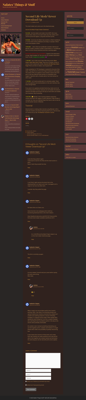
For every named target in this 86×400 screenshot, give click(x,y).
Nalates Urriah (9, 116)
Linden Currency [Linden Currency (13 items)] (79, 57)
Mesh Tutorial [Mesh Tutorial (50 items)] (74, 59)
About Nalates (5, 20)
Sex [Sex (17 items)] (76, 69)
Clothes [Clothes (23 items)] (73, 50)
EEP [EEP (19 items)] (75, 55)
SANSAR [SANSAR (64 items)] (68, 65)
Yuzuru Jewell (69, 129)
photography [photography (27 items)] (69, 63)
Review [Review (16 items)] (82, 63)
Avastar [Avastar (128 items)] (74, 47)
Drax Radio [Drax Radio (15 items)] (80, 52)
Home (2, 18)
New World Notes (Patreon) (72, 125)
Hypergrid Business (70, 106)
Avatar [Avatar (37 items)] (80, 47)
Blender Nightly (69, 86)
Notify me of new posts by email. (35, 385)
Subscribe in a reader (71, 157)
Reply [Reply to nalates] (32, 239)
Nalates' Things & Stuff (19, 4)
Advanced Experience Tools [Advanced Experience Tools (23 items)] (72, 45)
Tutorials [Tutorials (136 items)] (71, 72)
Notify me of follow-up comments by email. (38, 381)
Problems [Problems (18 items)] (79, 63)
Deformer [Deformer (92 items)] (70, 52)
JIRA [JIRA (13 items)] (75, 57)
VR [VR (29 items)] (75, 74)
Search (75, 22)
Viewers (34, 131)
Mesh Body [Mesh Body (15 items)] (68, 59)
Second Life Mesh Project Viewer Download (37, 29)
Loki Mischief (69, 121)
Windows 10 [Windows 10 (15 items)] (79, 74)
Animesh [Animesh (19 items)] (67, 47)
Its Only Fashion (69, 119)
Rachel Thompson (9, 74)
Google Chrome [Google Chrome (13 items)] (71, 57)
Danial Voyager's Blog (71, 114)
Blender (3, 23)
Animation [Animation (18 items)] (81, 45)
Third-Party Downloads (71, 141)
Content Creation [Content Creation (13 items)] (78, 50)
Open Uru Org (69, 98)
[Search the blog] (75, 19)
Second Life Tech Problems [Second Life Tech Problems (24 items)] (75, 67)
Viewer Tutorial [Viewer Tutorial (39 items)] (80, 72)
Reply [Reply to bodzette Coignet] (29, 167)
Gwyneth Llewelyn (70, 116)
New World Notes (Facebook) (72, 123)
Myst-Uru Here (69, 96)
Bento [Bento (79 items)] (69, 50)
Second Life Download (71, 139)
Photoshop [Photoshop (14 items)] (74, 63)
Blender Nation (69, 84)
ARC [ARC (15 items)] (70, 47)
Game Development (6, 26)
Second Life (29, 131)
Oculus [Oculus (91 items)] (80, 61)
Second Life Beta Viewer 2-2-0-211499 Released (37, 135)
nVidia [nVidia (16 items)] (76, 61)
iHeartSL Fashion (69, 118)
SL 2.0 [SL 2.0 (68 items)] (79, 69)
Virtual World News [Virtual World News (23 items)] (70, 74)
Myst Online (68, 94)
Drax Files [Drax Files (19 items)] (76, 52)
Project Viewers (30, 132)
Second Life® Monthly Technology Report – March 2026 (12, 107)
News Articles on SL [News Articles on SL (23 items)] (70, 61)
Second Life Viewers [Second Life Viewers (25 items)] (70, 69)
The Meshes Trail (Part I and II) (46, 112)
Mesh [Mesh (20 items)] (83, 57)
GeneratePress (53, 398)
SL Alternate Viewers (70, 127)
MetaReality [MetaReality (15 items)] (81, 59)
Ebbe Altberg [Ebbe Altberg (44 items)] (70, 55)
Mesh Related (4, 28)
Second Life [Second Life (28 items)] (75, 65)
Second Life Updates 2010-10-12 (34, 134)
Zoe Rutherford (9, 88)
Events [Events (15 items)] (77, 55)
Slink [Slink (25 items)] (83, 69)
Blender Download (70, 82)
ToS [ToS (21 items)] (66, 72)
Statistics (3, 30)
